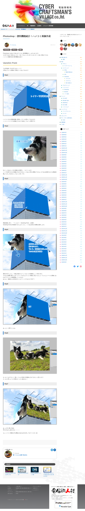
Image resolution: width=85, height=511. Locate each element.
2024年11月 (64, 150)
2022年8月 (63, 210)
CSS (65, 74)
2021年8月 (63, 237)
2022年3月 (63, 221)
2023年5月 (63, 190)
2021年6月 (63, 242)
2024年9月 (63, 154)
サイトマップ (10, 493)
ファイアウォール (67, 111)
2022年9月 (63, 208)
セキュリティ (64, 115)
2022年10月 (64, 206)
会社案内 (39, 25)
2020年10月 (64, 259)
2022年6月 (63, 215)
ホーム (9, 488)
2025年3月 (63, 141)
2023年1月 (63, 199)
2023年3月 (63, 195)
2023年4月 (63, 192)
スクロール (68, 80)
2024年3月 (63, 168)
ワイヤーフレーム (68, 65)
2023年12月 (64, 175)
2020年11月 (64, 257)
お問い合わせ (10, 495)
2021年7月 (63, 239)
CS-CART (65, 98)
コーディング (66, 68)
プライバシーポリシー (37, 488)
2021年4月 (63, 246)
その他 (62, 124)
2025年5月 (63, 137)
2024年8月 (63, 157)
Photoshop (6, 49)
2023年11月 (64, 177)
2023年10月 (64, 179)
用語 (64, 59)
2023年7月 (63, 186)
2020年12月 (64, 255)
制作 (20, 49)
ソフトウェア (11, 29)
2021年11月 (64, 230)
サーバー (63, 96)
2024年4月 (63, 166)
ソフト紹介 (66, 93)
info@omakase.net (58, 501)
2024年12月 (64, 148)
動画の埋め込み (69, 72)
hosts (64, 119)
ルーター (65, 113)
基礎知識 (63, 122)
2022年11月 (64, 204)
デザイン (14, 49)
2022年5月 (63, 217)
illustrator (66, 91)
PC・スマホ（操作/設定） (67, 117)
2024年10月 (64, 152)
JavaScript (66, 76)
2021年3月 (63, 248)
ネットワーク (64, 109)
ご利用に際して (19, 488)
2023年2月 (63, 197)
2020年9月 (63, 262)
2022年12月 (64, 201)
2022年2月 (63, 224)
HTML (65, 70)
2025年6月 (63, 134)
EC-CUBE (65, 104)
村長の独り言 (64, 57)
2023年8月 (63, 183)
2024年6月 (63, 161)
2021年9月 (63, 235)
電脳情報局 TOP (4, 29)
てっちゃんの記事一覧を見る (21, 455)
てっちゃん (13, 45)
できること (10, 492)
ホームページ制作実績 (48, 25)
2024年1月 (63, 172)
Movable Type (66, 100)
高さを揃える (68, 82)
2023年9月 (63, 181)
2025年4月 (63, 139)
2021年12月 (64, 228)
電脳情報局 (32, 25)
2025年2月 (63, 143)
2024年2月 (63, 170)
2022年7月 (63, 213)
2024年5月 (63, 163)
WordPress (65, 102)
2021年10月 (64, 233)
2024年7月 (63, 159)
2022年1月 (63, 226)
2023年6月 (63, 188)
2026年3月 (63, 132)
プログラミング (66, 85)
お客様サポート (36, 490)
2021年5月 (63, 244)
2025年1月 (63, 145)
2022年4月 (63, 219)
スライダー (68, 78)
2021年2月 (63, 251)
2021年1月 (63, 253)
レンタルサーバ (36, 492)
